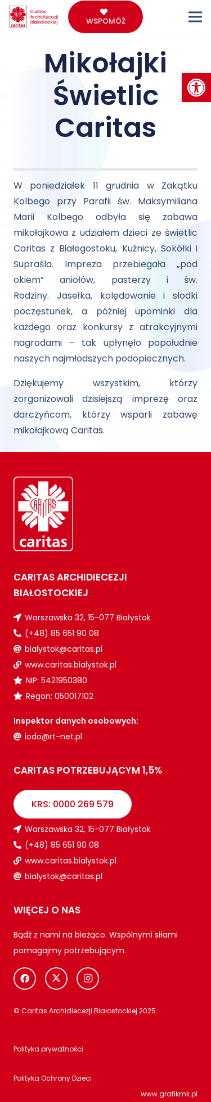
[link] (196, 87)
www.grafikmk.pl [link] (169, 1094)
